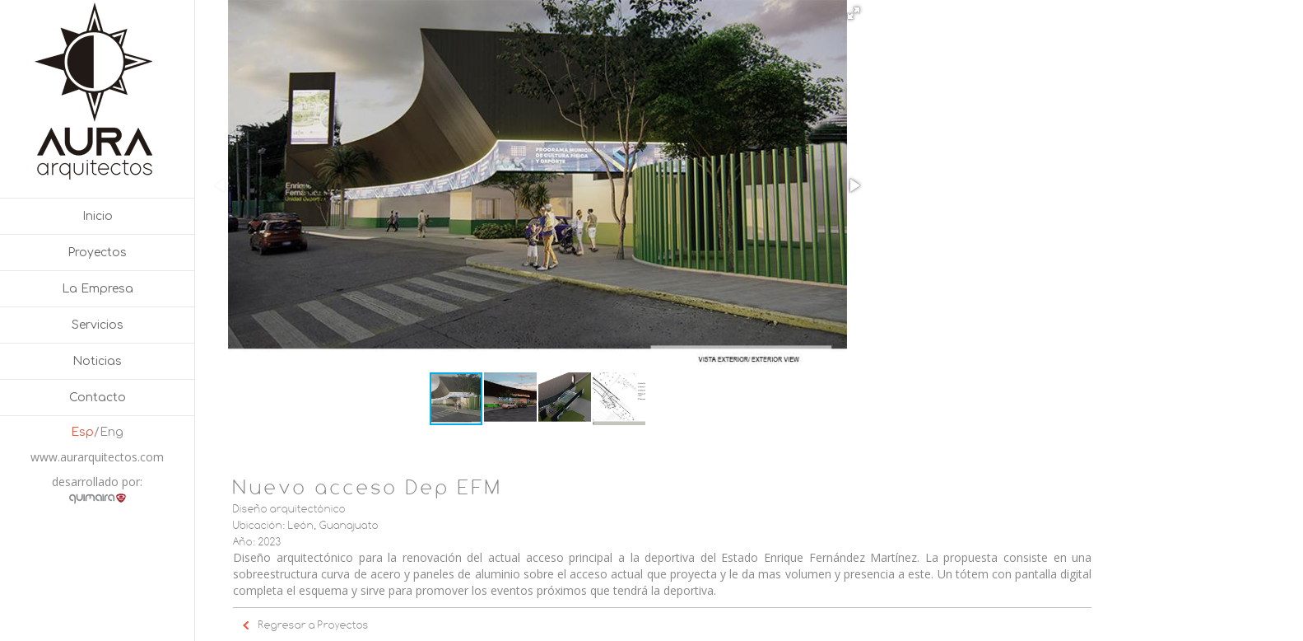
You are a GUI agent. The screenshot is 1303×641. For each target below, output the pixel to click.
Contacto (97, 397)
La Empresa (97, 289)
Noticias (97, 361)
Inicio (97, 216)
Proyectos (97, 252)
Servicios (97, 325)
